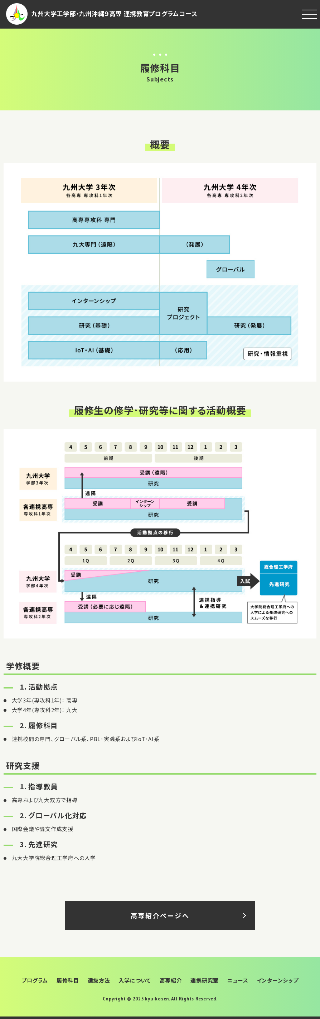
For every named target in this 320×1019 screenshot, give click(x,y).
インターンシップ (278, 980)
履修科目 (68, 980)
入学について (134, 980)
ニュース (237, 980)
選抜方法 (99, 980)
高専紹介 (171, 980)
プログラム (34, 980)
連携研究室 (204, 980)
